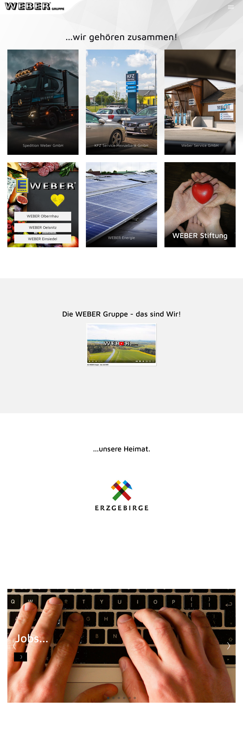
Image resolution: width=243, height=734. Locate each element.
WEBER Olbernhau (43, 216)
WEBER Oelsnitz (42, 227)
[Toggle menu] (231, 7)
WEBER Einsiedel (42, 239)
